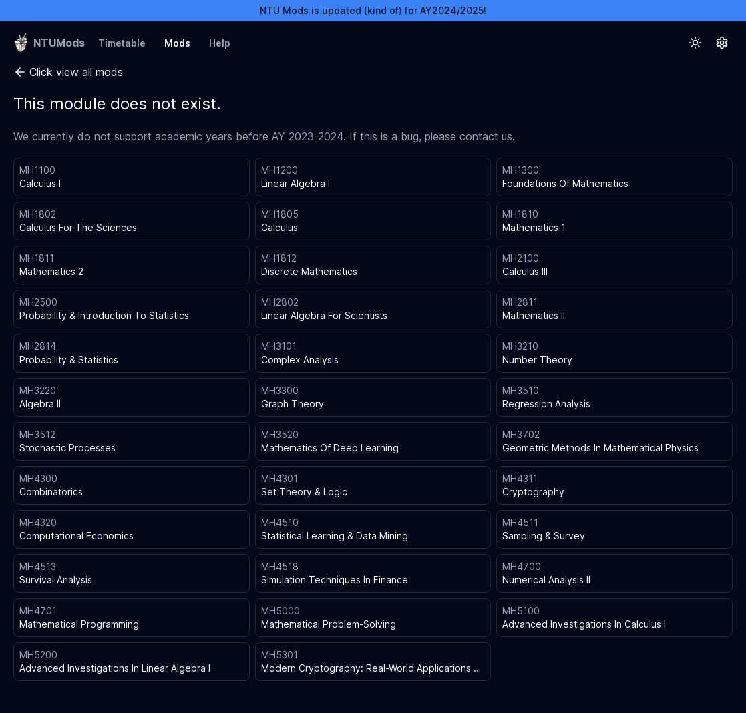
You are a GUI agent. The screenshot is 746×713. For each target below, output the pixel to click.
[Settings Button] (722, 43)
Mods (177, 43)
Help (219, 43)
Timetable (122, 43)
